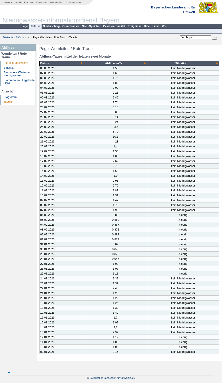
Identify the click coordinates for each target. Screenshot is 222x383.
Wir (164, 26)
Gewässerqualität (114, 26)
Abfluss (35, 26)
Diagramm (10, 97)
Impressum (29, 2)
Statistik (9, 67)
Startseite (8, 2)
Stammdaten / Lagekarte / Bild (19, 81)
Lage (25, 26)
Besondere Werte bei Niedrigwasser (17, 74)
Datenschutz (41, 2)
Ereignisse (134, 26)
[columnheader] (62, 63)
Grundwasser (71, 26)
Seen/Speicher (91, 26)
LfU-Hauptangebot (73, 2)
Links (155, 26)
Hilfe (147, 26)
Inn (28, 37)
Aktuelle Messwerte (16, 62)
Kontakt (18, 2)
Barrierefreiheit (56, 2)
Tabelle (8, 101)
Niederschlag (51, 26)
